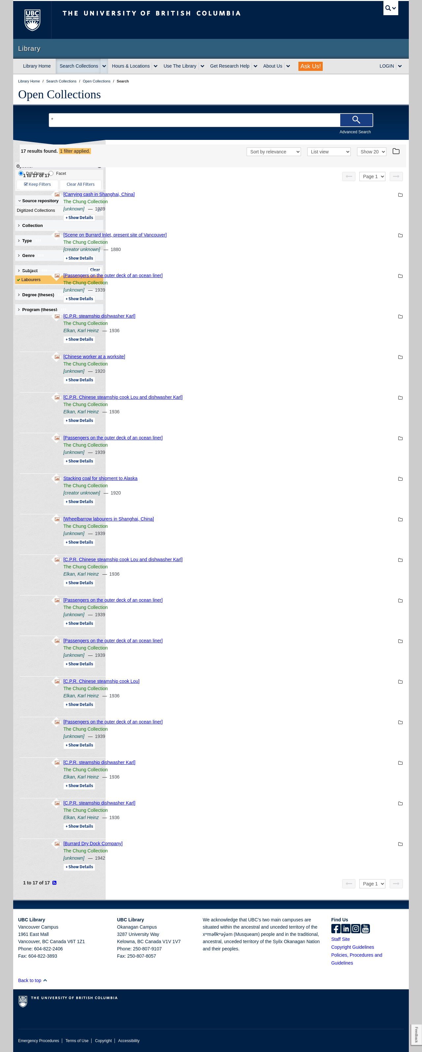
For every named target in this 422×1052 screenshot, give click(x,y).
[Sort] (274, 151)
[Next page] (396, 176)
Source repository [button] (38, 200)
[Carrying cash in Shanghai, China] (189, 194)
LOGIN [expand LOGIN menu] (386, 66)
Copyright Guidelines (352, 947)
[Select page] (372, 176)
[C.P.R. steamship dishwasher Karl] (190, 316)
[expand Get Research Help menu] (255, 66)
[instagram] (355, 929)
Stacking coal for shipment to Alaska (191, 478)
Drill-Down (31, 173)
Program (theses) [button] (42, 309)
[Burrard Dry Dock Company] (183, 843)
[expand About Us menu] (288, 66)
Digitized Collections (58, 210)
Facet (57, 173)
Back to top (32, 980)
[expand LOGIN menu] (400, 66)
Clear (95, 270)
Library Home (37, 66)
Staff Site (340, 939)
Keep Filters (37, 184)
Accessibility (128, 1040)
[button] (45, 980)
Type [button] (30, 240)
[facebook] (336, 929)
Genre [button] (31, 255)
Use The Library (180, 66)
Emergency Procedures (38, 1040)
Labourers (31, 279)
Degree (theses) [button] (41, 294)
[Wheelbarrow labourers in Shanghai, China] (199, 519)
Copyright (103, 1040)
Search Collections (79, 66)
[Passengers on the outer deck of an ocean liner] (203, 275)
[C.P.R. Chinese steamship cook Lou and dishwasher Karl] (213, 397)
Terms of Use (77, 1040)
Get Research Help (230, 66)
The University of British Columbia (32, 20)
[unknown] (164, 208)
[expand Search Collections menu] (104, 66)
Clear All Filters (81, 184)
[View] (329, 151)
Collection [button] (30, 225)
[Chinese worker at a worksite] (185, 356)
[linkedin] (345, 929)
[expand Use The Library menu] (202, 66)
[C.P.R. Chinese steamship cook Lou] (192, 681)
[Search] (356, 120)
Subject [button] (32, 270)
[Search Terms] (211, 120)
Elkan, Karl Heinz (171, 330)
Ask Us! (310, 66)
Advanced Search (355, 132)
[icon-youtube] (365, 929)
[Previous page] (348, 176)
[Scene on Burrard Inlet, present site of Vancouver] (205, 235)
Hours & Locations (131, 66)
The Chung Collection (176, 201)
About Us (273, 66)
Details (169, 218)
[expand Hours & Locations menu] (156, 66)
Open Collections (59, 94)
